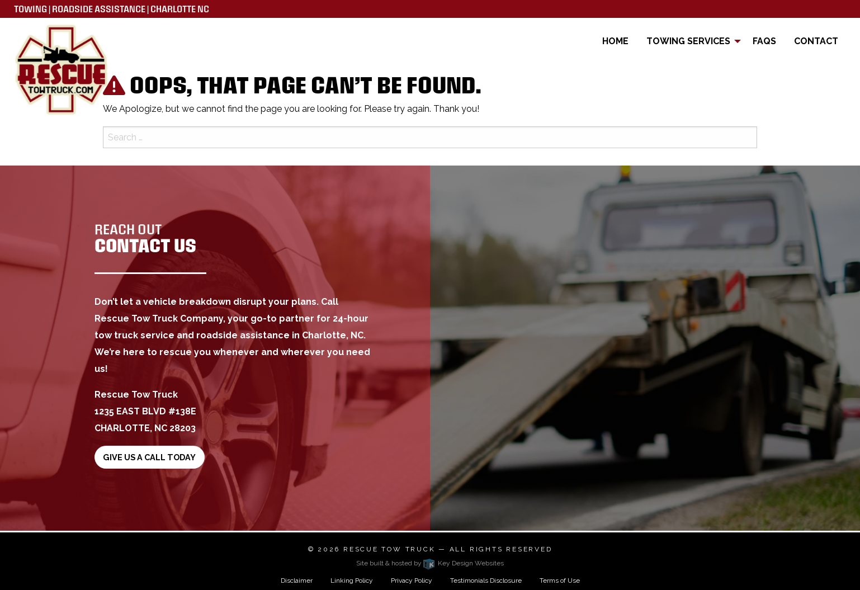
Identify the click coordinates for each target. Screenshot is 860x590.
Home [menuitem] (615, 41)
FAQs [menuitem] (764, 41)
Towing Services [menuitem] (688, 41)
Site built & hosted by (430, 563)
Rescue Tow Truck (389, 549)
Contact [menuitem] (816, 41)
